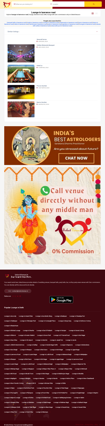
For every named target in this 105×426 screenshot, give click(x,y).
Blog (96, 424)
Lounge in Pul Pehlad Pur (61, 393)
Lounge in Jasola (72, 340)
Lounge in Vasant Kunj (64, 407)
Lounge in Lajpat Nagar (74, 349)
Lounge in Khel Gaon (42, 349)
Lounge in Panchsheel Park (27, 388)
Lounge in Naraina (40, 378)
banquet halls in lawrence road (16, 22)
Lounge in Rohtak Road (44, 397)
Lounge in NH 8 (32, 383)
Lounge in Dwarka (30, 330)
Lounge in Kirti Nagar (58, 349)
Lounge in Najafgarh (11, 378)
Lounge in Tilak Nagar (31, 407)
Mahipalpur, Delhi (43, 104)
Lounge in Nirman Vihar (47, 383)
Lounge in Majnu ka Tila (79, 364)
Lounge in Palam (10, 388)
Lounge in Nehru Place (68, 378)
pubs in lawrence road (55, 24)
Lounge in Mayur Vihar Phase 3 (47, 369)
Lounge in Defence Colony (83, 321)
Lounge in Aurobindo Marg (45, 316)
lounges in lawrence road (87, 24)
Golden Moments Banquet (45, 45)
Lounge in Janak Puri (58, 340)
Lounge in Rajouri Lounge (13, 397)
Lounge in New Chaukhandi (87, 378)
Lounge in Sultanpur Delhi (13, 407)
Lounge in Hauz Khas (12, 340)
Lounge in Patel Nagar (63, 388)
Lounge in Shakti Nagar (45, 402)
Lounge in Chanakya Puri (78, 316)
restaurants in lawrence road (68, 22)
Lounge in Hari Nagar (80, 335)
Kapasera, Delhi (42, 41)
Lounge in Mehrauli (82, 369)
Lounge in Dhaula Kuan (12, 326)
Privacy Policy (89, 424)
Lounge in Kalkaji (33, 345)
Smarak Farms (42, 39)
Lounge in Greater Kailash (27, 335)
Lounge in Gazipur (62, 330)
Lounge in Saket (80, 397)
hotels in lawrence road (34, 22)
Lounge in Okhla (62, 383)
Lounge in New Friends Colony (15, 383)
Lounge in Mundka (79, 373)
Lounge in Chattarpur (12, 321)
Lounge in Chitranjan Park (29, 321)
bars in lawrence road (85, 22)
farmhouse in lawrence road (38, 24)
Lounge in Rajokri (94, 393)
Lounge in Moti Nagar (44, 373)
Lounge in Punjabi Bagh (78, 393)
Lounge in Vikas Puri (12, 412)
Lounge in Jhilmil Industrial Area (15, 345)
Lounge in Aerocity (11, 316)
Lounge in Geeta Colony (78, 330)
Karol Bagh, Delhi (43, 47)
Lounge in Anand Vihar (27, 316)
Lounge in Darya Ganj (66, 321)
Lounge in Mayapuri (29, 369)
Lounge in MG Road (11, 373)
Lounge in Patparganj (79, 388)
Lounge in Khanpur (27, 349)
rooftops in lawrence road (51, 22)
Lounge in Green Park (45, 335)
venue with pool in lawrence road (61, 26)
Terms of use (79, 424)
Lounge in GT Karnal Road (63, 335)
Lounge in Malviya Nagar (13, 369)
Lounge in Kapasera (67, 345)
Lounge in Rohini (29, 397)
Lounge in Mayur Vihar (66, 369)
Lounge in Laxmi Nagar (31, 354)
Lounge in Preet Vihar (44, 393)
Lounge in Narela (53, 378)
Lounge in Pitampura (28, 393)
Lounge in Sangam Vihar (13, 402)
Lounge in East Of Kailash (46, 330)
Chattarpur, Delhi (43, 87)
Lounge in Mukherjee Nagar (62, 373)
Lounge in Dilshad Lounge (13, 330)
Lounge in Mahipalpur (82, 354)
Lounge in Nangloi (26, 378)
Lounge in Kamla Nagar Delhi (50, 345)
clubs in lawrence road (21, 24)
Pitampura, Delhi (42, 67)
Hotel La (39, 65)
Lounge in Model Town (27, 373)
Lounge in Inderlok (42, 340)
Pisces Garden (42, 86)
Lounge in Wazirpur (43, 412)
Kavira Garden (42, 102)
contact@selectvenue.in (20, 291)
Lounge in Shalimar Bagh (62, 402)
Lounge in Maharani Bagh (65, 354)
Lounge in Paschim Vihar (46, 388)
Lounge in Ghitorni (11, 335)
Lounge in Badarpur (62, 316)
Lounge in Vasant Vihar (80, 407)
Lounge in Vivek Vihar (28, 412)
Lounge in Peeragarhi (12, 393)
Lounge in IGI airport (27, 340)
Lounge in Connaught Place (48, 321)
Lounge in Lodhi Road (48, 354)
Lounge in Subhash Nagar (80, 402)
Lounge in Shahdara (29, 402)
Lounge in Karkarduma (83, 345)
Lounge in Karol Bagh (12, 349)
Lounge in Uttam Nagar (47, 407)
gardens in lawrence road (70, 24)
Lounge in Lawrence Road (13, 354)
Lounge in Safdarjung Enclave (63, 397)
